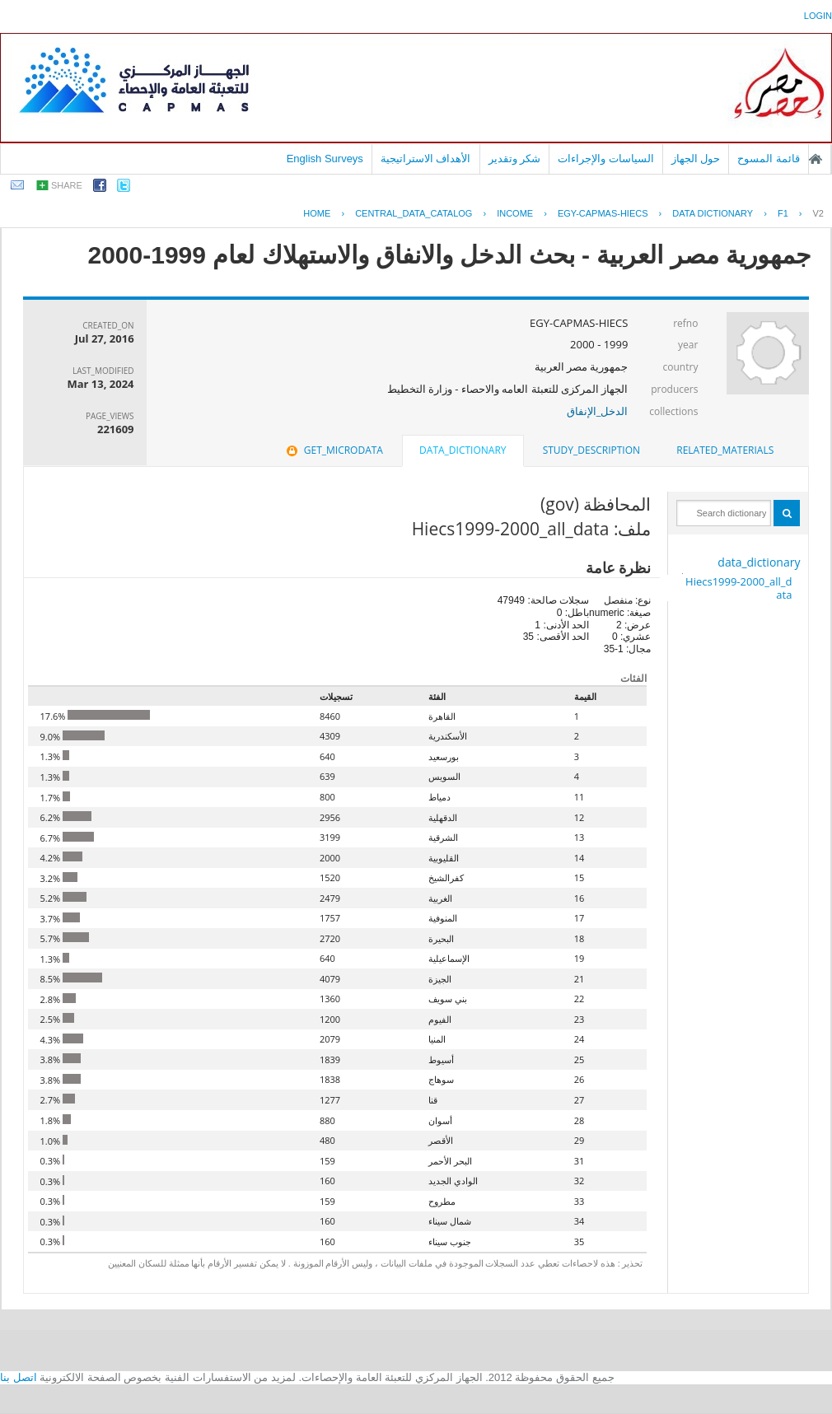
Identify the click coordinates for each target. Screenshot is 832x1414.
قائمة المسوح (768, 158)
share (66, 185)
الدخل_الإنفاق (598, 411)
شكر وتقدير (514, 158)
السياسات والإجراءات (606, 158)
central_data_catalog (413, 213)
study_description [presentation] (591, 450)
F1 (783, 213)
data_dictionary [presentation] (462, 450)
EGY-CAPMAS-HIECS (603, 213)
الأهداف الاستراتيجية (426, 158)
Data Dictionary (712, 213)
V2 (818, 213)
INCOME (515, 213)
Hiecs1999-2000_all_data (738, 588)
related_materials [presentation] (725, 450)
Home (316, 213)
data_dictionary (758, 562)
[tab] (725, 450)
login (818, 16)
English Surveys (325, 158)
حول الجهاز (696, 158)
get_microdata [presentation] (333, 450)
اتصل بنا (18, 1377)
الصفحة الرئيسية (815, 159)
